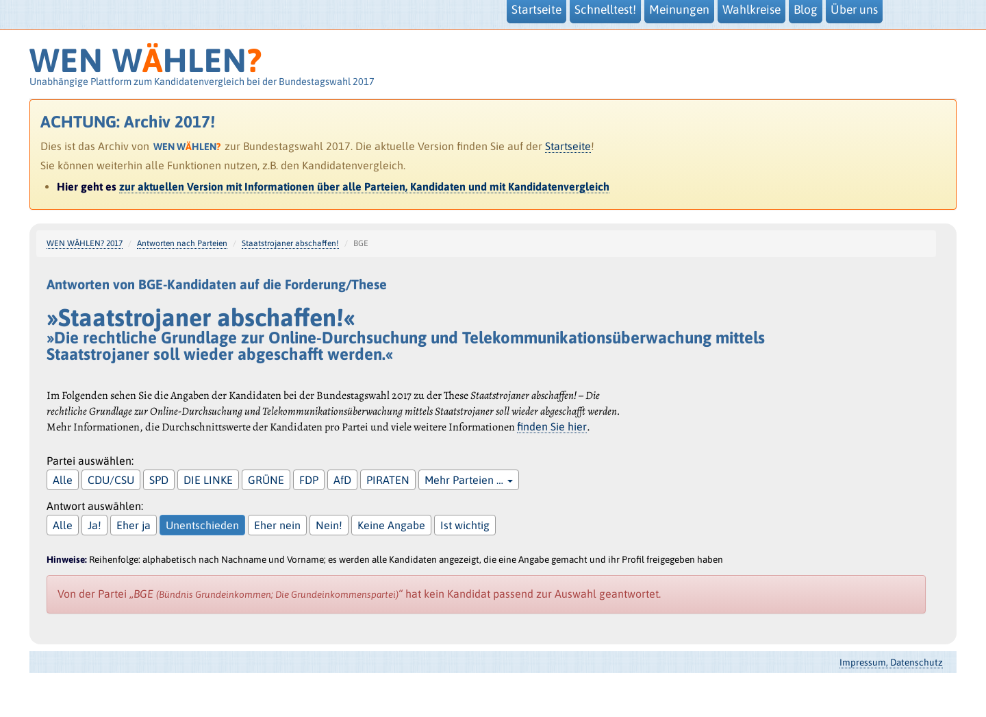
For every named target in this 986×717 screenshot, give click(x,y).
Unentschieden (202, 525)
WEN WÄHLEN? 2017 (85, 243)
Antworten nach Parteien (182, 243)
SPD (158, 480)
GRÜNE (266, 480)
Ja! (94, 525)
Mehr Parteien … (469, 480)
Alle (63, 480)
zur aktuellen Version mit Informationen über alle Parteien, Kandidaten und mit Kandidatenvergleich (364, 186)
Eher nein (277, 525)
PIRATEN (387, 480)
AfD (342, 480)
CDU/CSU (111, 480)
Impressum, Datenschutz (891, 662)
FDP (308, 480)
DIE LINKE (208, 480)
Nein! (329, 525)
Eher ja (133, 525)
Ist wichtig (465, 525)
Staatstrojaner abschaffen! (290, 243)
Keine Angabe (391, 525)
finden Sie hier (552, 426)
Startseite (568, 146)
